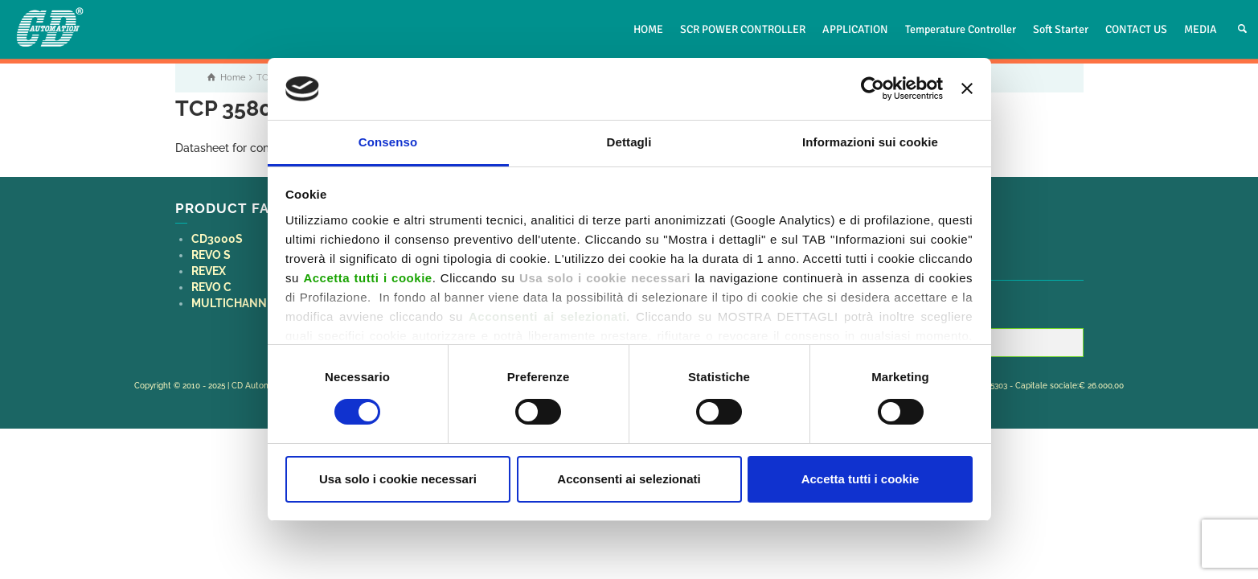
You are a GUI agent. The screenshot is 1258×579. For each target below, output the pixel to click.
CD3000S (217, 238)
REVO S (211, 254)
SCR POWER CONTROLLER (742, 29)
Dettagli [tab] (629, 142)
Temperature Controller (960, 29)
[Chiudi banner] (967, 88)
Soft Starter (1060, 29)
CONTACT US (1136, 29)
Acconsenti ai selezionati (628, 479)
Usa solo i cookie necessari (398, 479)
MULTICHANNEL (235, 303)
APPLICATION (855, 29)
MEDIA (1200, 29)
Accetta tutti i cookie (860, 479)
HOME (648, 29)
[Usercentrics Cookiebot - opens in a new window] (872, 88)
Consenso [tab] (388, 142)
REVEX (208, 271)
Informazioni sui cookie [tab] (870, 142)
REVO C (211, 287)
